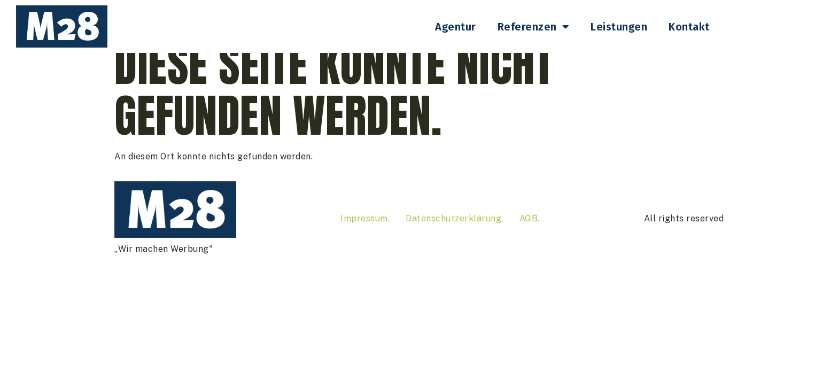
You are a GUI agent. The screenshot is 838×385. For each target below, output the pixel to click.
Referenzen (534, 26)
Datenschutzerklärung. (454, 236)
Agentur (455, 26)
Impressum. (365, 236)
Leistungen (619, 26)
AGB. (529, 236)
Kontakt (689, 26)
